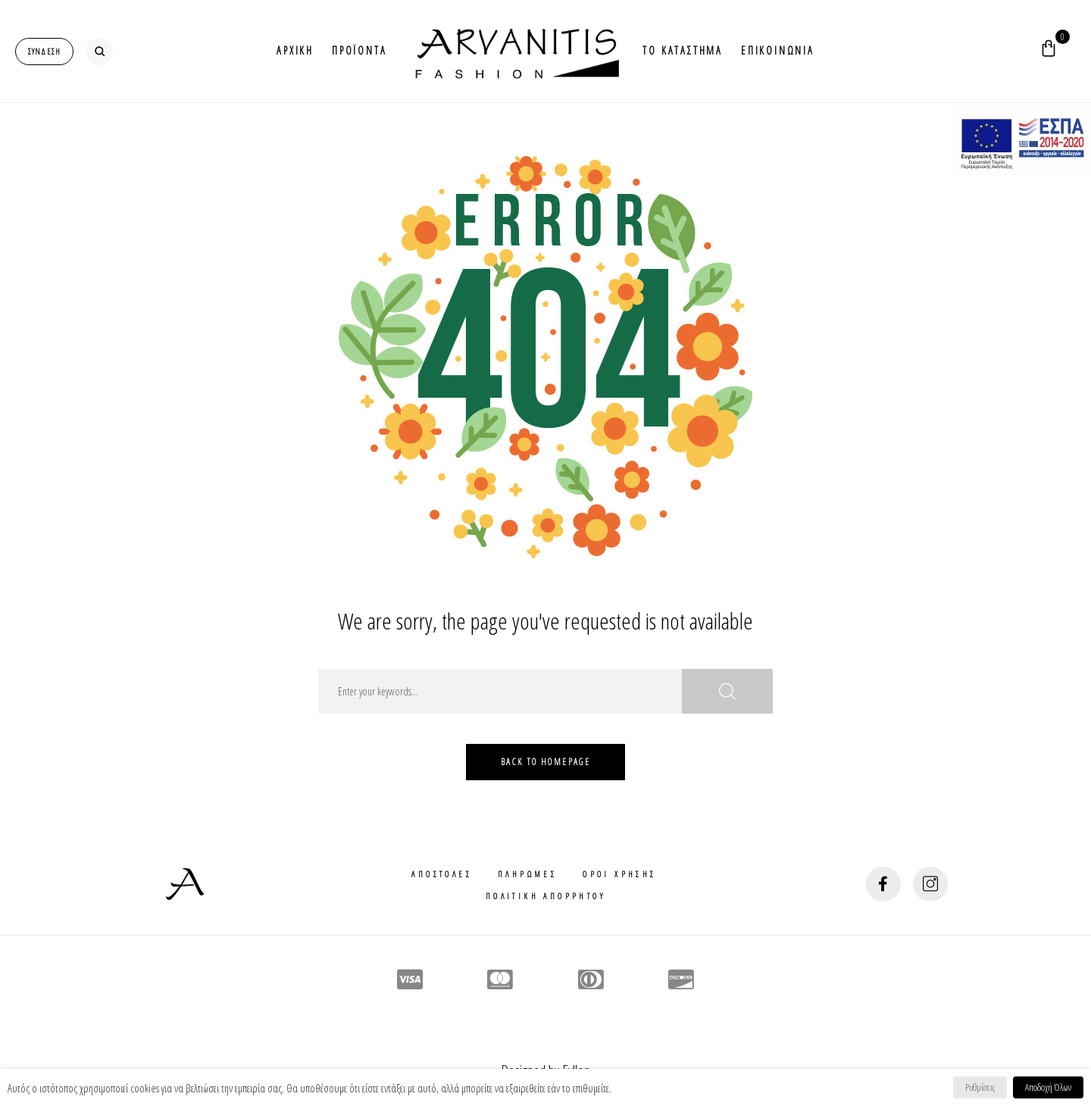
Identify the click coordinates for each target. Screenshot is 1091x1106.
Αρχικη (295, 50)
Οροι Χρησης (619, 873)
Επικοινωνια (777, 50)
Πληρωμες (527, 873)
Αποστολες (441, 873)
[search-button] (99, 51)
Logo (514, 51)
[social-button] (883, 884)
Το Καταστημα (682, 50)
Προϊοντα (359, 50)
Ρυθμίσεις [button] (980, 1087)
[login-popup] (44, 51)
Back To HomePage (545, 761)
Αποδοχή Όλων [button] (1048, 1087)
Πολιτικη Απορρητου (545, 895)
